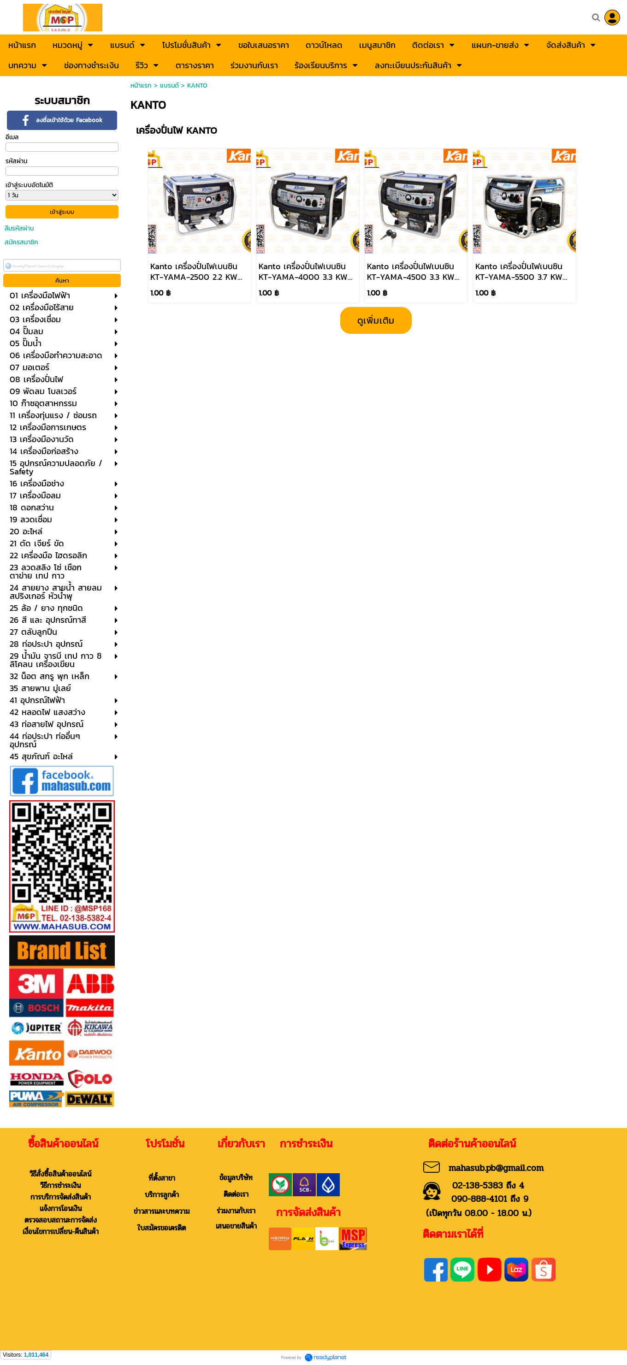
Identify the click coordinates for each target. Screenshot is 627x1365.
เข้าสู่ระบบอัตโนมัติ (29, 185)
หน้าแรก (141, 85)
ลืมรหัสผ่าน (19, 228)
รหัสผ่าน (16, 161)
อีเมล (12, 137)
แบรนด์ (169, 85)
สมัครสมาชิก (21, 242)
